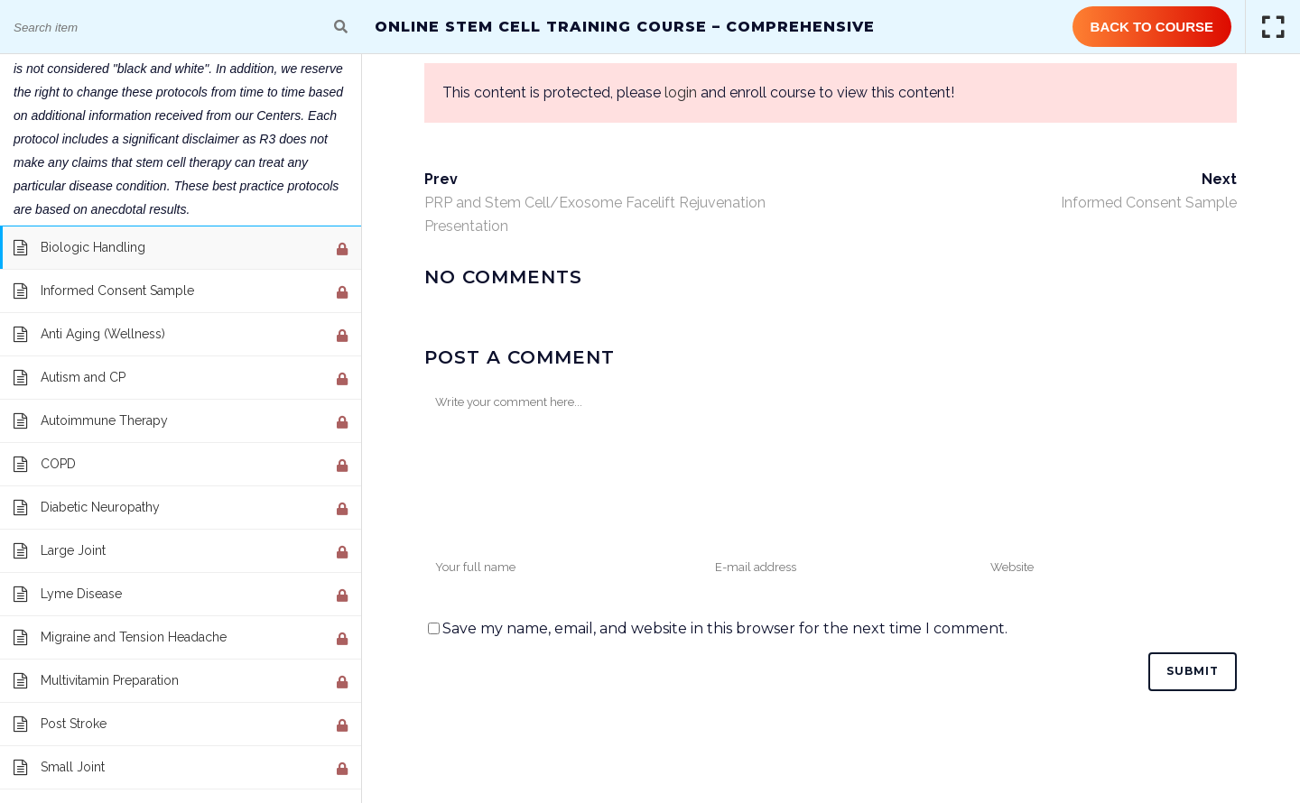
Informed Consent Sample (1149, 202)
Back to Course (1152, 26)
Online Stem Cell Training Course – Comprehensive (625, 26)
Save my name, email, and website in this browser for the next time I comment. (725, 628)
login (680, 92)
